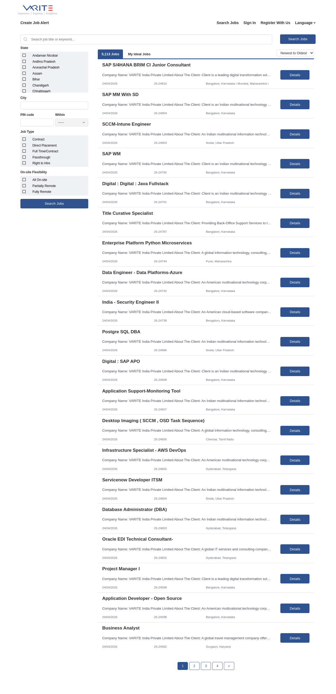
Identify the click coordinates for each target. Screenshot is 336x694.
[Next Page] (229, 666)
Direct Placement (44, 145)
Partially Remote (44, 186)
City (23, 98)
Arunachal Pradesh (45, 67)
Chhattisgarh (41, 91)
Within (60, 115)
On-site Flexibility (33, 172)
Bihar (36, 79)
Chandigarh (40, 85)
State (24, 48)
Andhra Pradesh (43, 61)
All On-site (39, 180)
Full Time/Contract (45, 151)
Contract (38, 139)
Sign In (250, 23)
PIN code (27, 115)
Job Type (27, 132)
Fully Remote (41, 192)
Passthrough (41, 157)
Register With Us (275, 23)
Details (295, 75)
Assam (37, 73)
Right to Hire (41, 163)
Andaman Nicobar (45, 55)
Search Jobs (228, 23)
